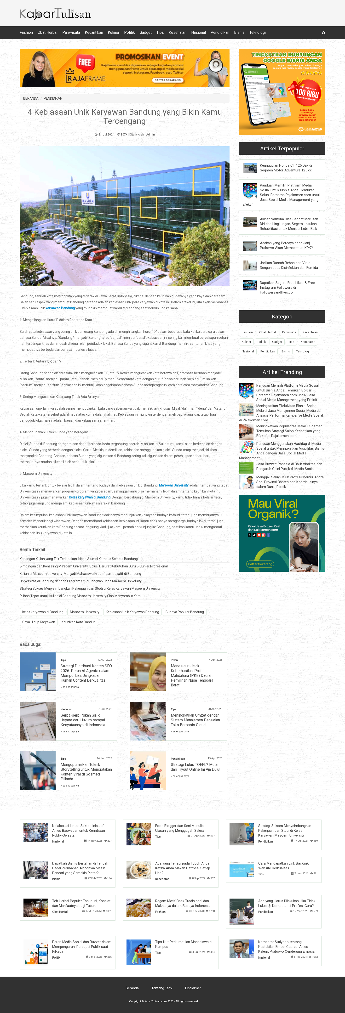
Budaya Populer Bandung (185, 612)
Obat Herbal (48, 32)
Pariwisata (71, 32)
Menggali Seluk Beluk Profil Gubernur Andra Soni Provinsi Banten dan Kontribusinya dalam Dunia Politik (290, 482)
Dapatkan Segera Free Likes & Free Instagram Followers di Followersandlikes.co (287, 287)
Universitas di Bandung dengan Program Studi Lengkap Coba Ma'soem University (81, 581)
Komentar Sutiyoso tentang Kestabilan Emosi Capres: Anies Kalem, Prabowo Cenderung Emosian (287, 947)
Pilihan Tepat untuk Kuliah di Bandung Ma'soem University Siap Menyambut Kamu (81, 596)
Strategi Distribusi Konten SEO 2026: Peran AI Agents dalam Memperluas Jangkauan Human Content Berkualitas (86, 673)
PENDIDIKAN (53, 98)
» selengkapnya (70, 687)
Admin (150, 134)
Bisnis (239, 32)
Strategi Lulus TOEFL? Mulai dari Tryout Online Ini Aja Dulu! (195, 767)
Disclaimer (193, 988)
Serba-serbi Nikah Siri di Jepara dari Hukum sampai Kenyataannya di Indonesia (83, 720)
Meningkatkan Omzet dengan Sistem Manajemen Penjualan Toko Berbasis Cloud (195, 720)
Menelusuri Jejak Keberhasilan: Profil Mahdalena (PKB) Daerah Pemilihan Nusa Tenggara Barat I (192, 675)
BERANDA (31, 98)
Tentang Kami (161, 988)
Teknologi (257, 32)
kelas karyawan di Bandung (42, 612)
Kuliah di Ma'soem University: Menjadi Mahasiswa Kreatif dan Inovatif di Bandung (80, 574)
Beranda (132, 988)
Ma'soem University (84, 612)
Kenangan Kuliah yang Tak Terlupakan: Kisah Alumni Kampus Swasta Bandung (79, 559)
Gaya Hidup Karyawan (38, 622)
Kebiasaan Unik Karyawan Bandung (132, 612)
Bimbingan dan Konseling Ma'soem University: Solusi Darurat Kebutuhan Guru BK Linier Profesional (94, 566)
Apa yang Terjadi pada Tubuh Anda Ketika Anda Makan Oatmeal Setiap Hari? (182, 868)
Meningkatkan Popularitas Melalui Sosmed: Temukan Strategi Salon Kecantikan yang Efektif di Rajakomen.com (289, 431)
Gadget (146, 32)
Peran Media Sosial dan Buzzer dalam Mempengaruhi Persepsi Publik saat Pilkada (81, 947)
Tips (160, 32)
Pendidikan (220, 32)
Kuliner (113, 32)
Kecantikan (94, 32)
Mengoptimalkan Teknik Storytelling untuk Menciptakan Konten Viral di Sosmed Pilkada (86, 771)
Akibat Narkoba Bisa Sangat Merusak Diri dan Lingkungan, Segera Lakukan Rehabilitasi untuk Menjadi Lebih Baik (289, 224)
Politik (129, 32)
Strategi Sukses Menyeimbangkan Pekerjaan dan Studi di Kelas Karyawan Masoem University (90, 588)
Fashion (26, 32)
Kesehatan (177, 32)
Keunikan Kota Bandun (79, 622)
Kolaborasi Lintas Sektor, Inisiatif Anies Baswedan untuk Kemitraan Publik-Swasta (78, 831)
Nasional (198, 32)
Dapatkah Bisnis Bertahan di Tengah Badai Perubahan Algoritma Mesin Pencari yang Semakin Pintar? (80, 868)
